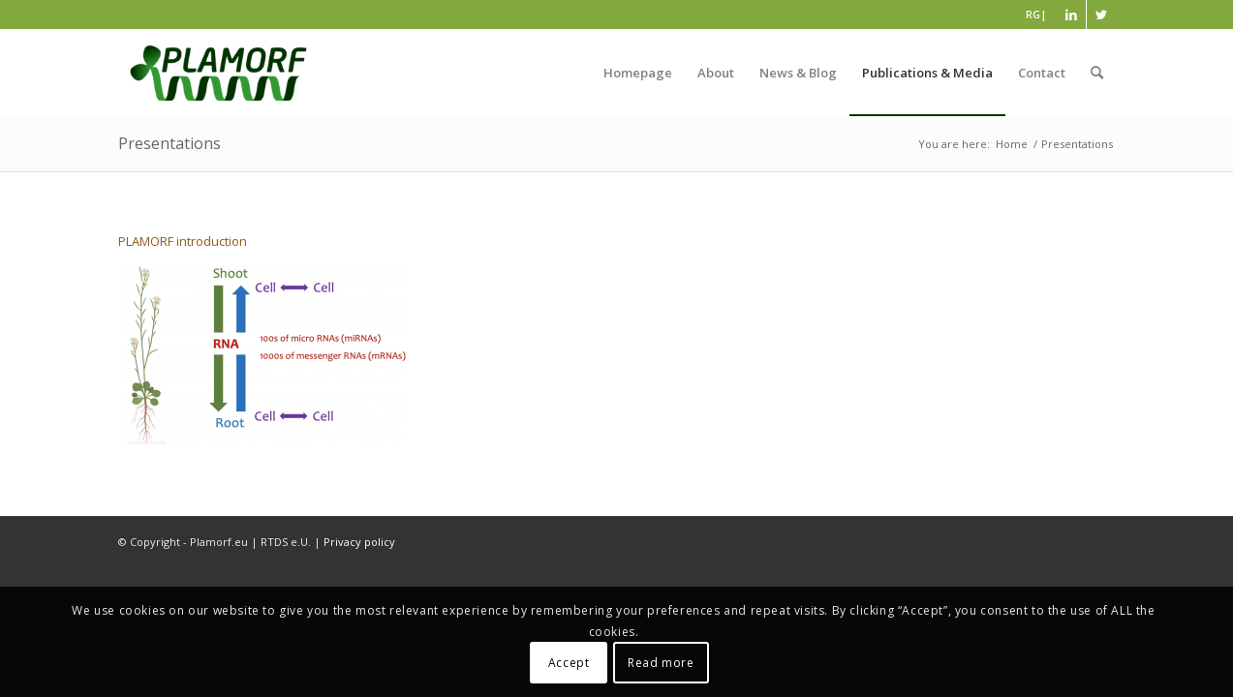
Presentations (169, 143)
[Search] (1097, 72)
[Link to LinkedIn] (1072, 14)
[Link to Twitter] (1101, 14)
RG (1033, 14)
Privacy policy (359, 541)
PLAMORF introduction (182, 241)
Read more (661, 662)
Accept (569, 662)
